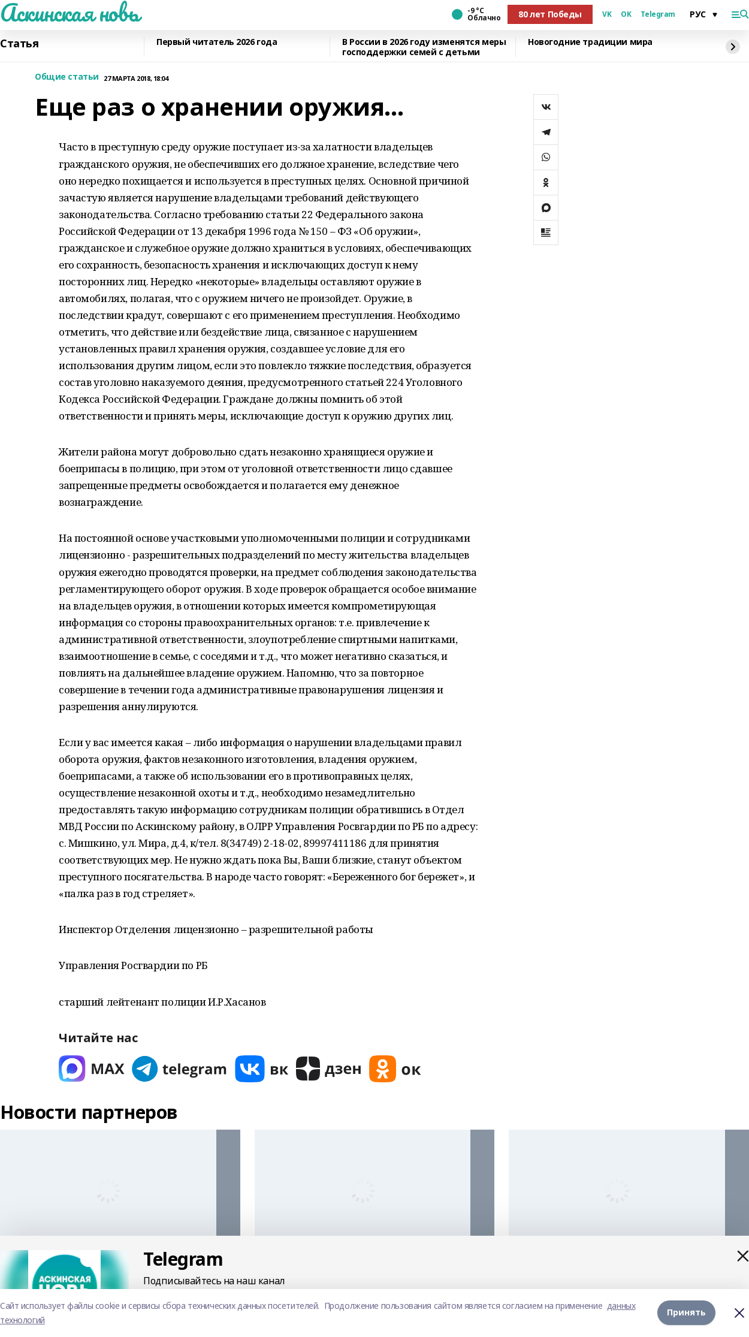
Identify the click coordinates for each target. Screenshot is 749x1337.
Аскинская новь (69, 12)
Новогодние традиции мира (590, 42)
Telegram (658, 14)
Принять (686, 1312)
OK (626, 14)
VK (606, 14)
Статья (19, 43)
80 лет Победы (550, 14)
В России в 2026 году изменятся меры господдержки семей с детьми (424, 47)
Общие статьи (67, 77)
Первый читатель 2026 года (216, 42)
